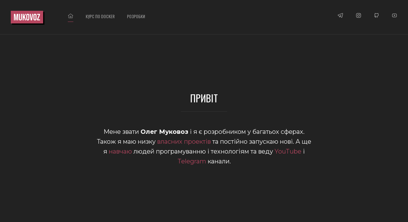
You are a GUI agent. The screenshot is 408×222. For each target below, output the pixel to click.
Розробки (136, 16)
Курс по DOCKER (100, 16)
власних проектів (184, 141)
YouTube (288, 151)
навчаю (120, 151)
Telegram (191, 161)
